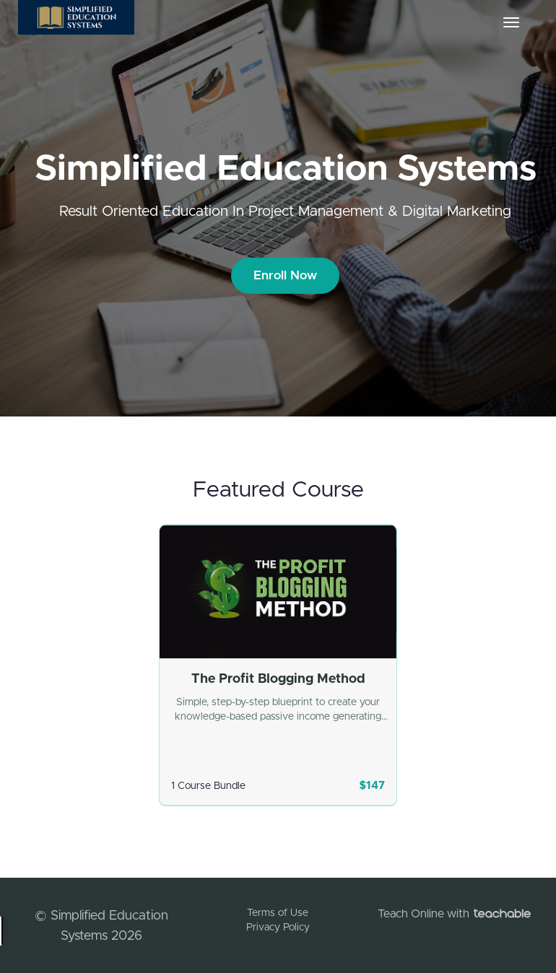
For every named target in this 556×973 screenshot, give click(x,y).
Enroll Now (285, 275)
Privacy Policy (278, 927)
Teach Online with (454, 914)
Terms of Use (277, 913)
